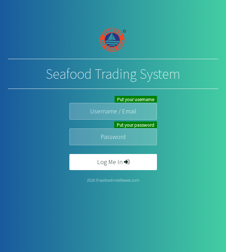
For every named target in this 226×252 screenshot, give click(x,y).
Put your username (135, 99)
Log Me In (113, 162)
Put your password (135, 125)
